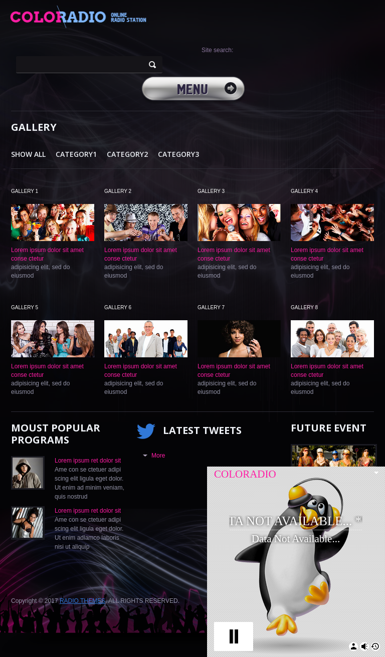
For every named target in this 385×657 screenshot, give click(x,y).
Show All (28, 154)
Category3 (178, 154)
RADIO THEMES (82, 600)
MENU (192, 90)
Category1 (76, 154)
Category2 (127, 154)
